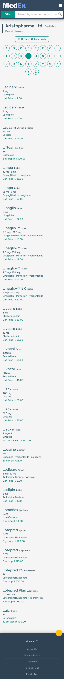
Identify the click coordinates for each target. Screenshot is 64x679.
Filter (8, 14)
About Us (32, 649)
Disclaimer (32, 661)
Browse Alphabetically (32, 39)
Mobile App (32, 674)
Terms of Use (32, 667)
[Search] (60, 14)
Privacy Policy (32, 655)
